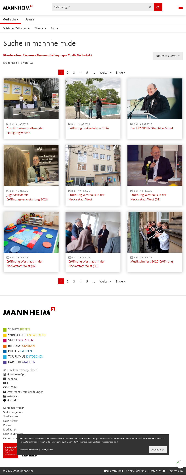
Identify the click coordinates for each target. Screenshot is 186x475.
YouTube (11, 387)
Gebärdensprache (14, 438)
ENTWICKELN (27, 335)
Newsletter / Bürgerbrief (21, 370)
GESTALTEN (20, 340)
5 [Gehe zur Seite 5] (88, 72)
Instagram (12, 396)
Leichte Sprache (13, 434)
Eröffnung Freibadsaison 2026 (88, 128)
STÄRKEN (21, 346)
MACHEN (21, 362)
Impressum (176, 471)
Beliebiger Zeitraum (16, 28)
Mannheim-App (15, 374)
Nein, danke (47, 449)
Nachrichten (10, 421)
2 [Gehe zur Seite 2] (69, 72)
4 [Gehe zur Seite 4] (82, 72)
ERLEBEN (20, 351)
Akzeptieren (157, 449)
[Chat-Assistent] (180, 464)
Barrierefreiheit (113, 471)
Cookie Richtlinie (136, 471)
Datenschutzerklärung (29, 449)
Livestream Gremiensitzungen (24, 392)
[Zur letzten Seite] (120, 72)
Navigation (181, 7)
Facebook (12, 379)
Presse (30, 19)
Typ (54, 28)
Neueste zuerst (168, 56)
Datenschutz (157, 471)
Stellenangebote (13, 412)
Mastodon (12, 400)
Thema (40, 28)
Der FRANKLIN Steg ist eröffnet (151, 128)
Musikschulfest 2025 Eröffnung (151, 261)
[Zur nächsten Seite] (105, 72)
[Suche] (158, 7)
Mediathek (10, 19)
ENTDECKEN (25, 356)
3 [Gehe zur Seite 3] (75, 72)
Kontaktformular (13, 408)
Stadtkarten (10, 416)
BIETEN (19, 329)
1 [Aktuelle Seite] (62, 72)
